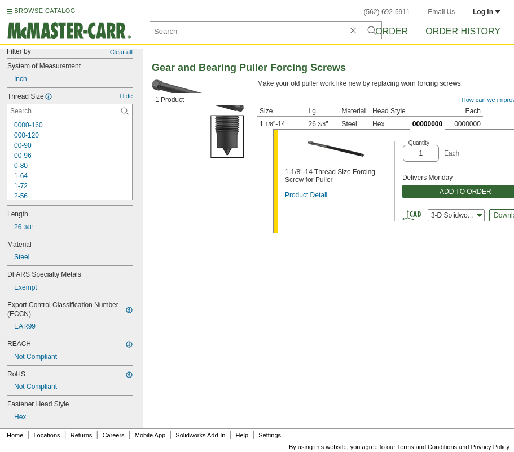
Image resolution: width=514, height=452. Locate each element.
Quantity (418, 143)
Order (391, 31)
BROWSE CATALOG (44, 10)
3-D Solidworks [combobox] (457, 215)
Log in (486, 12)
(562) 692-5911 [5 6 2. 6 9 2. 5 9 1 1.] (387, 12)
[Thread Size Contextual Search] (70, 111)
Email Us (441, 12)
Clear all (121, 51)
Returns (82, 435)
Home (15, 435)
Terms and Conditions (427, 447)
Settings (269, 435)
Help (242, 435)
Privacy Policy (490, 447)
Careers (113, 435)
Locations (47, 435)
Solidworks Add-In (200, 435)
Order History (462, 31)
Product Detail (306, 195)
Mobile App (150, 435)
